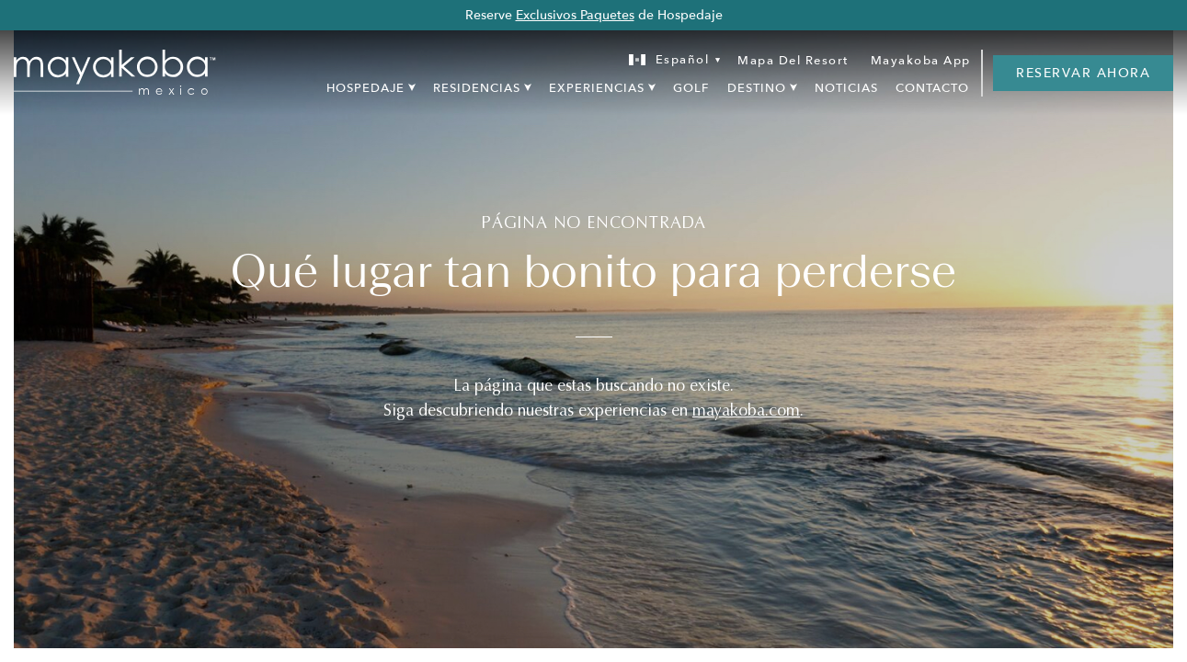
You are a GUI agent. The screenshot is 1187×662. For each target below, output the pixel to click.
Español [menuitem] (683, 59)
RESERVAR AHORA (1083, 73)
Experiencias (597, 88)
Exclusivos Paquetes (575, 15)
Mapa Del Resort (793, 60)
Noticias (846, 88)
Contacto (932, 88)
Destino (756, 88)
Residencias (476, 88)
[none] (669, 60)
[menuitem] (669, 60)
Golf (691, 88)
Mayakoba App (921, 60)
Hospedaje (365, 88)
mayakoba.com (746, 410)
